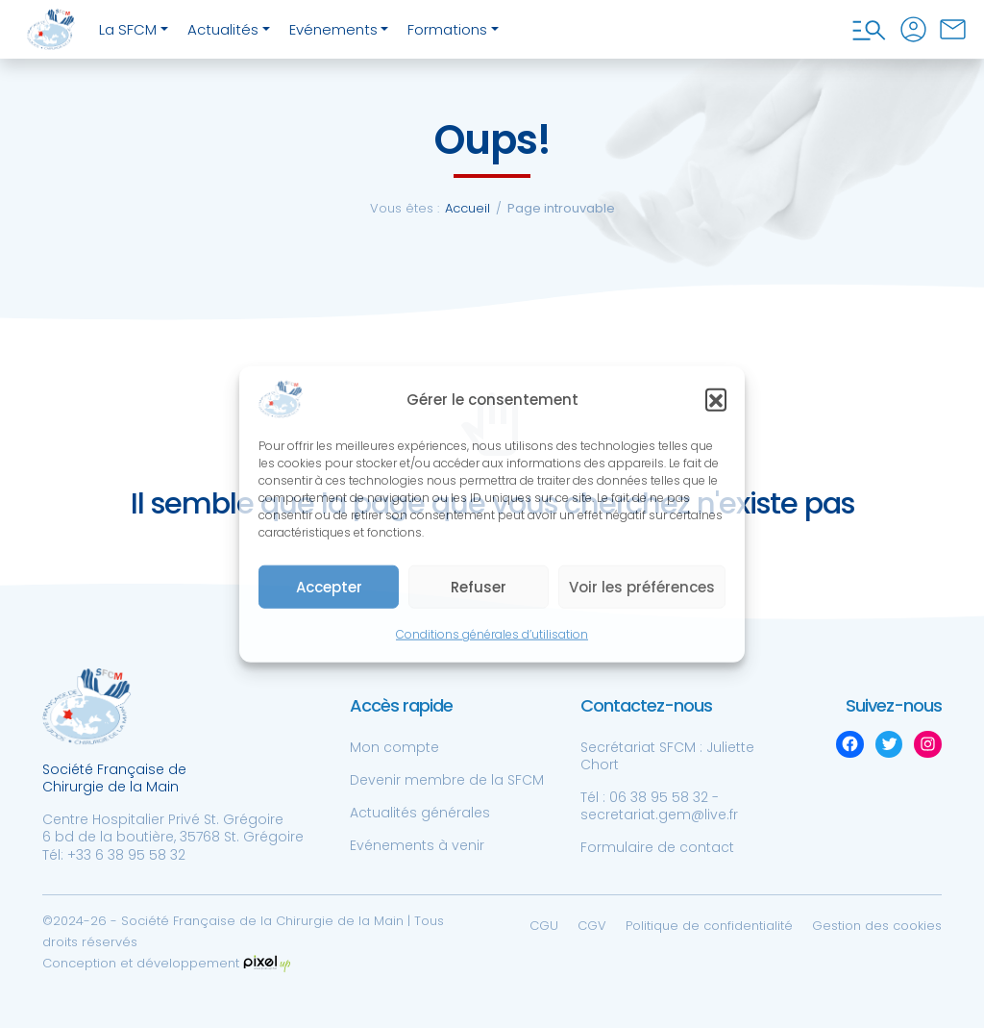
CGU (543, 925)
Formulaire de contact (657, 847)
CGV (592, 925)
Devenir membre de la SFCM (447, 780)
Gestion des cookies (877, 925)
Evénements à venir (417, 845)
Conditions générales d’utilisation (492, 634)
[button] (716, 399)
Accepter (329, 587)
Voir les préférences (642, 587)
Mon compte (394, 747)
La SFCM (128, 29)
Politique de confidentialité (709, 925)
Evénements (333, 29)
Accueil (467, 208)
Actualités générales (420, 812)
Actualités (222, 29)
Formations (447, 29)
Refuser (478, 587)
